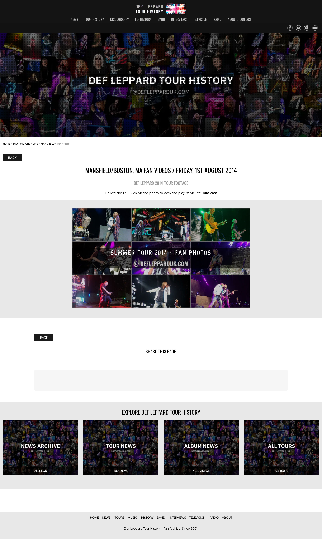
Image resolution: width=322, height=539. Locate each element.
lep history (143, 19)
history (147, 517)
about (227, 517)
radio (217, 19)
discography (119, 19)
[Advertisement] (161, 380)
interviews (179, 19)
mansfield (47, 143)
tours (119, 517)
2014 (35, 143)
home (6, 143)
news (74, 19)
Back (12, 158)
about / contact (239, 19)
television (200, 19)
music (132, 517)
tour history (94, 19)
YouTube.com (207, 193)
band (161, 19)
